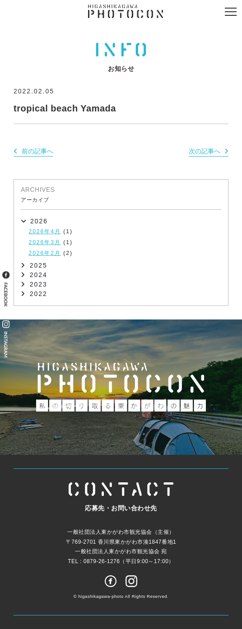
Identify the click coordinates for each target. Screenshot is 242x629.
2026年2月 (45, 253)
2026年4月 (45, 231)
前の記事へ (37, 151)
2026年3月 (45, 242)
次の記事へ (204, 151)
